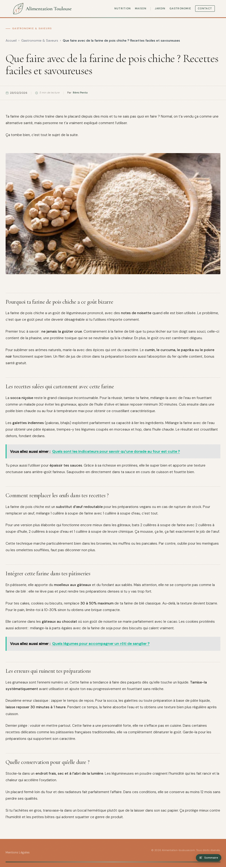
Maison (140, 8)
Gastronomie (180, 8)
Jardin (160, 8)
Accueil (11, 40)
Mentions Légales (18, 852)
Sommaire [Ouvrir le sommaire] (208, 858)
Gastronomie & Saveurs (32, 28)
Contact (205, 8)
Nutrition (122, 8)
